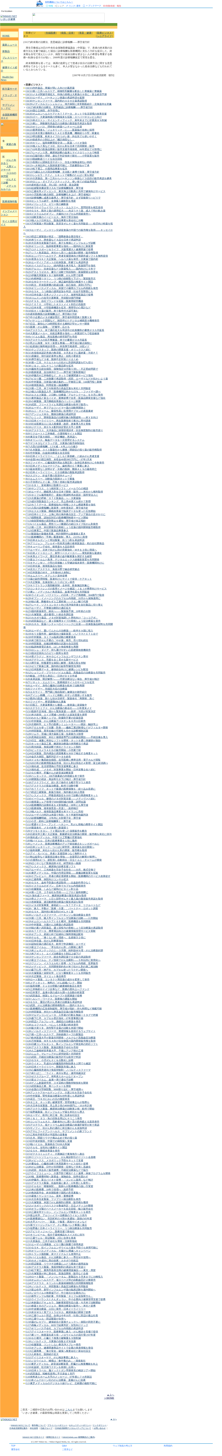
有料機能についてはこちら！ (59, 1)
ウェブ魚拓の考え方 (122, 1445)
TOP (13, 1445)
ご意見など (67, 1449)
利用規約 (168, 1445)
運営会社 (15, 1449)
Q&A (64, 1445)
